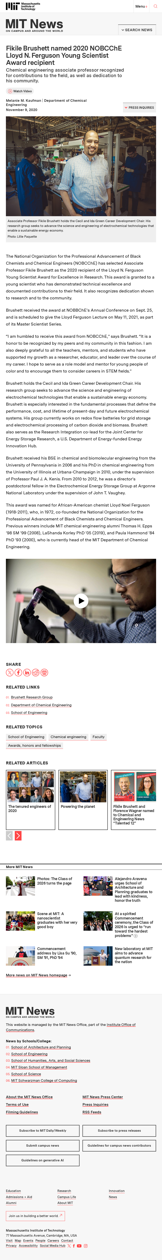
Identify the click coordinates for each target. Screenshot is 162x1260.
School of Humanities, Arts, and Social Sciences (50, 1060)
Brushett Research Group (32, 697)
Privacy (11, 1246)
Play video (81, 601)
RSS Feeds (91, 1112)
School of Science (26, 1074)
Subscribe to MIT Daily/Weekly (42, 1131)
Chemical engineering (68, 737)
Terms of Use (17, 1104)
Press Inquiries (95, 1104)
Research (64, 1191)
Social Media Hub (52, 1246)
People (40, 1241)
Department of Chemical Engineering (41, 705)
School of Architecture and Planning (41, 1047)
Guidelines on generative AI (42, 1160)
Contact (67, 1241)
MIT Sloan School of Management (39, 1067)
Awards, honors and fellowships (34, 745)
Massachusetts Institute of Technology (35, 1230)
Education (13, 1191)
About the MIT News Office (29, 1097)
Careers (53, 1241)
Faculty (99, 737)
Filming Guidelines (22, 1112)
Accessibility (28, 1246)
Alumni (11, 1203)
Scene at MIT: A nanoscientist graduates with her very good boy (57, 920)
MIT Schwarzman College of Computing (44, 1080)
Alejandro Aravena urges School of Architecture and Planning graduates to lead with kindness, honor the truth (134, 890)
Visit (9, 1241)
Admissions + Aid (19, 1197)
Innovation (117, 1191)
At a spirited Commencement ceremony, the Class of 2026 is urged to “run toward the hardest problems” (134, 924)
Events (28, 1241)
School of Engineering (29, 712)
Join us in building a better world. (35, 1216)
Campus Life (66, 1197)
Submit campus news (42, 1145)
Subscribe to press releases (119, 1131)
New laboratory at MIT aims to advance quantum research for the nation (134, 955)
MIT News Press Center (102, 1097)
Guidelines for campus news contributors (119, 1145)
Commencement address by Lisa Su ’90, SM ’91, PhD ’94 (56, 953)
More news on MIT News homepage (36, 975)
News (113, 1197)
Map (18, 1241)
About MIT (65, 1203)
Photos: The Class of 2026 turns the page (54, 881)
